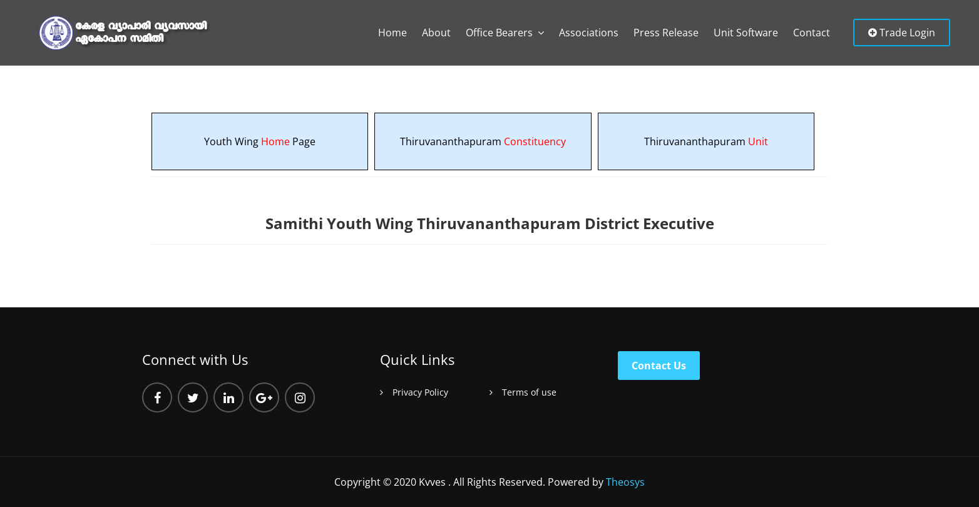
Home (392, 32)
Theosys (625, 482)
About (436, 32)
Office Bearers (499, 32)
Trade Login (901, 32)
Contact (811, 32)
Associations (588, 32)
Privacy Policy (420, 392)
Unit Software (746, 32)
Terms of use (529, 392)
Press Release (666, 32)
